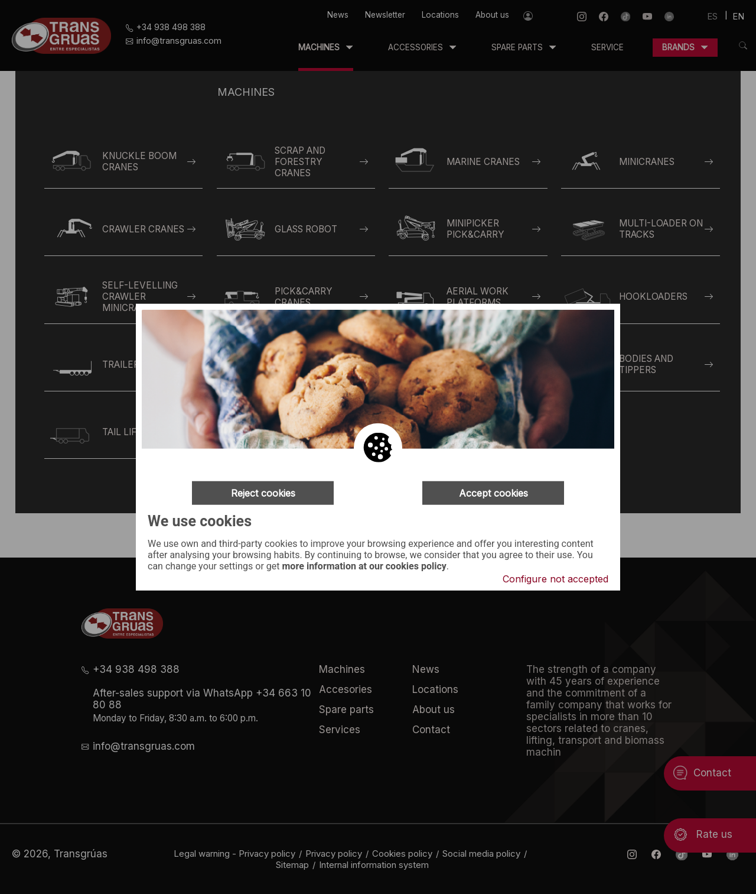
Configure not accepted (555, 578)
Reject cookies (263, 493)
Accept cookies (493, 493)
